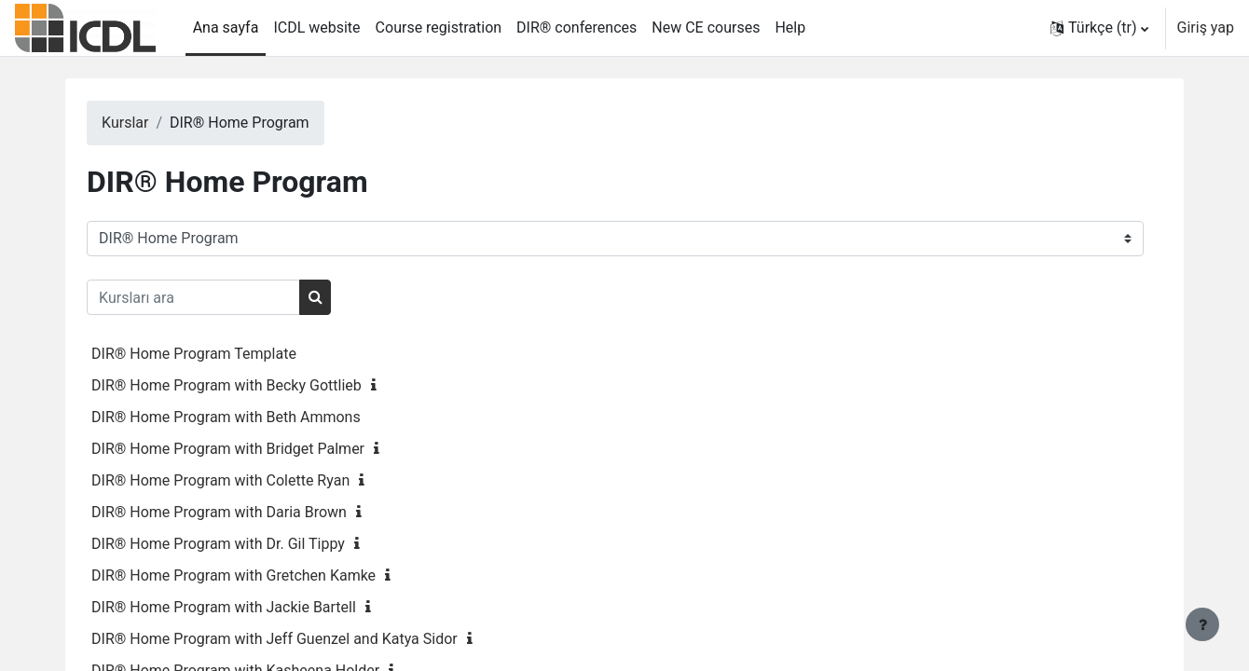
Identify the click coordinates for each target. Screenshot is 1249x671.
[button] (1099, 28)
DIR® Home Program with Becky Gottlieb (264, 385)
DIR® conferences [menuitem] (576, 27)
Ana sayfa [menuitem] (226, 27)
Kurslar (162, 122)
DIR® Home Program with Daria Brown (256, 512)
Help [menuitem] (790, 27)
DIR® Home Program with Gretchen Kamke (271, 575)
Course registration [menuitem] (439, 27)
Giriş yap (1205, 27)
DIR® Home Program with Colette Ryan (258, 480)
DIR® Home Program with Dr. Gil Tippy (255, 544)
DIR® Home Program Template (231, 354)
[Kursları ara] (230, 297)
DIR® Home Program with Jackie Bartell (261, 607)
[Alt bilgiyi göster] (1202, 624)
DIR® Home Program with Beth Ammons (263, 417)
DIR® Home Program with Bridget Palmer (265, 449)
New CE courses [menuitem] (706, 27)
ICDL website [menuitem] (316, 27)
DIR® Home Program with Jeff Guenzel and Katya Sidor (312, 639)
